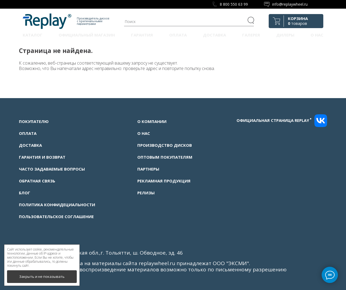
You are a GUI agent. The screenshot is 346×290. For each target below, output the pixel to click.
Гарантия (142, 35)
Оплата (178, 35)
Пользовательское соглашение (56, 216)
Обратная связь (37, 181)
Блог (24, 192)
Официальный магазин (87, 35)
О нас (317, 35)
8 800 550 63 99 (234, 4)
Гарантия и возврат (42, 157)
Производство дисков (164, 145)
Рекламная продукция (164, 181)
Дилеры (285, 35)
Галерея (251, 35)
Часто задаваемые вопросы (52, 169)
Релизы (146, 192)
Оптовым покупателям (164, 157)
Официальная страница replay (274, 120)
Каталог (32, 35)
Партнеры (148, 169)
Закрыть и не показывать (42, 276)
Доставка (214, 35)
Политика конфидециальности (57, 204)
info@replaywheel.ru (290, 4)
